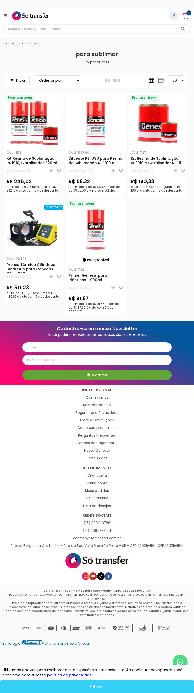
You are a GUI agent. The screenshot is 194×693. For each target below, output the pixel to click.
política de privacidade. (69, 675)
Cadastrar (97, 375)
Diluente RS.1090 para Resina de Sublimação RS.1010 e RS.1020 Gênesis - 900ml (96, 161)
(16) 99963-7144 (97, 530)
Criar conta (97, 475)
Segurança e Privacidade (97, 412)
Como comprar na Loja (97, 427)
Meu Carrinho (97, 498)
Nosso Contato (97, 450)
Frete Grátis (97, 458)
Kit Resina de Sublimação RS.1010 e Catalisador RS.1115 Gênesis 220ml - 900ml (157, 161)
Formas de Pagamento (97, 443)
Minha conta (97, 483)
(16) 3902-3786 (97, 523)
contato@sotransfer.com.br (97, 538)
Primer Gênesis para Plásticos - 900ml (88, 277)
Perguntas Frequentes (97, 435)
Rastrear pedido (97, 405)
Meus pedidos (97, 490)
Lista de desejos (97, 506)
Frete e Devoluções (97, 420)
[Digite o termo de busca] (90, 29)
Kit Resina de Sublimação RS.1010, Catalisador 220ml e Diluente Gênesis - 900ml (33, 161)
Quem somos (97, 397)
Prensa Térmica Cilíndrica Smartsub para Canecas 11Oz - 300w (31, 267)
